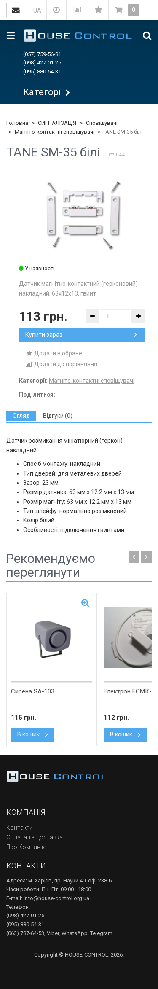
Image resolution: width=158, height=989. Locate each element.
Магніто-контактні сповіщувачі (54, 132)
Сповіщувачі (102, 123)
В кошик (32, 734)
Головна (17, 123)
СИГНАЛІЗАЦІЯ (57, 123)
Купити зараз (81, 334)
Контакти (19, 827)
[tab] (21, 416)
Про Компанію (26, 847)
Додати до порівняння (61, 364)
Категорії (43, 92)
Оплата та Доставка (34, 837)
